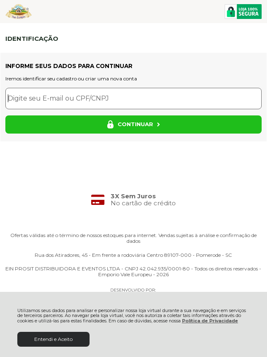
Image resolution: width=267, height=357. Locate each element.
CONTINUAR (133, 124)
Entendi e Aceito (53, 339)
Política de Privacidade (210, 321)
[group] (133, 200)
